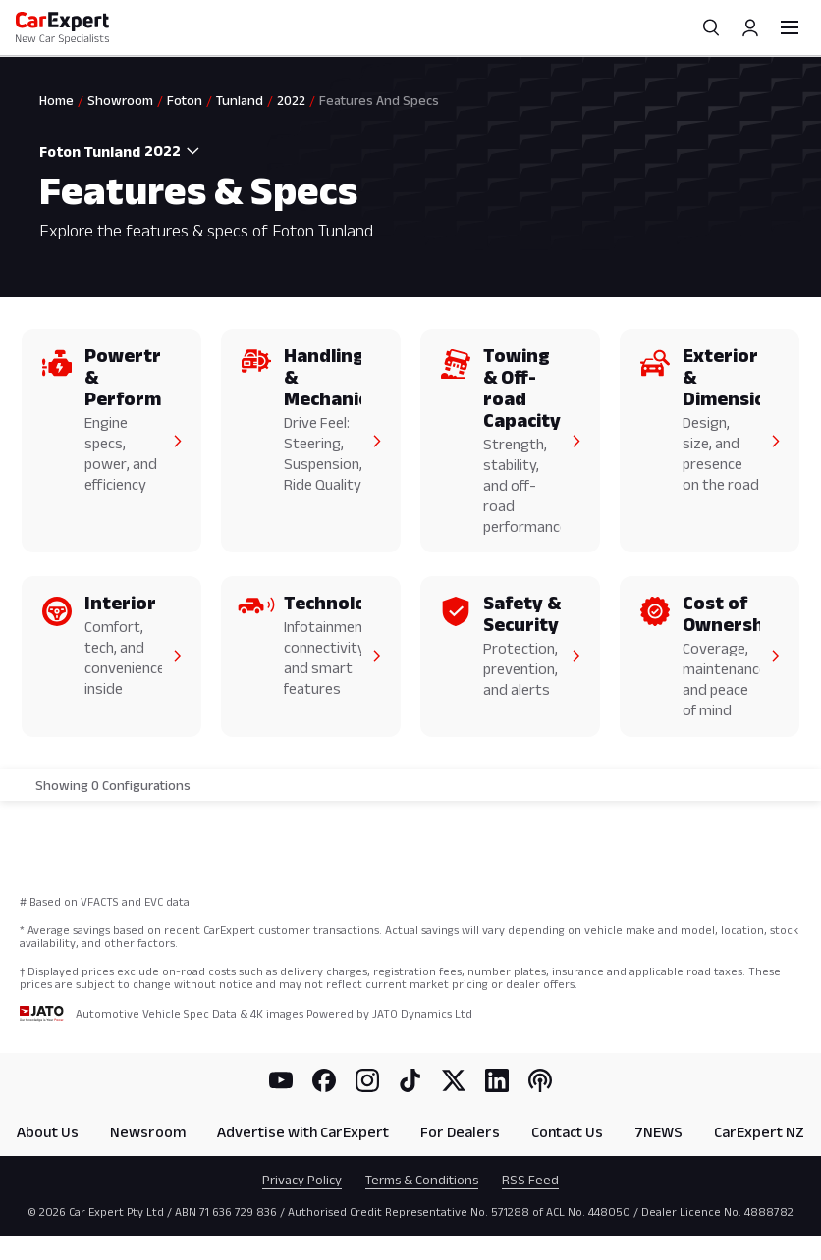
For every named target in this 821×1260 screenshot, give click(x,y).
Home (56, 100)
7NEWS (658, 1132)
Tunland (239, 100)
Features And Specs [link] (379, 100)
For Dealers (460, 1132)
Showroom (120, 100)
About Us (48, 1132)
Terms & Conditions (421, 1179)
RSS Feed (530, 1179)
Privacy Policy (302, 1179)
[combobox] (174, 151)
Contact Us (567, 1132)
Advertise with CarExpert (303, 1132)
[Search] (711, 27)
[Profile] (750, 27)
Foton (184, 100)
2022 (291, 100)
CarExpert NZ (759, 1132)
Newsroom (148, 1132)
